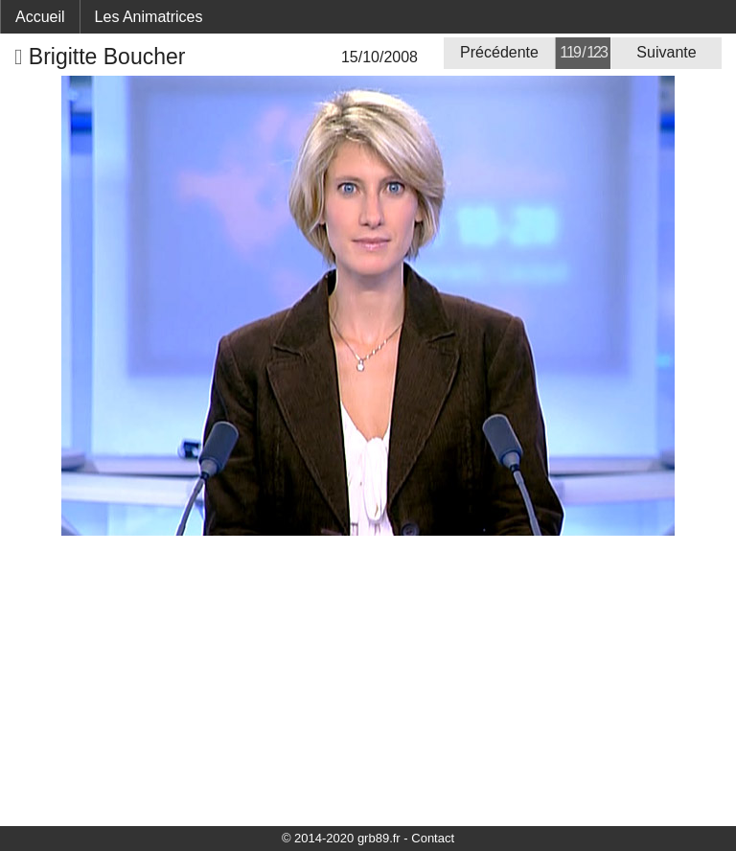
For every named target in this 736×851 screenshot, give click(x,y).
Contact (432, 838)
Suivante (666, 52)
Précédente (499, 52)
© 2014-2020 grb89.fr (341, 838)
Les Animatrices (149, 17)
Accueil (40, 17)
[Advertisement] (368, 679)
